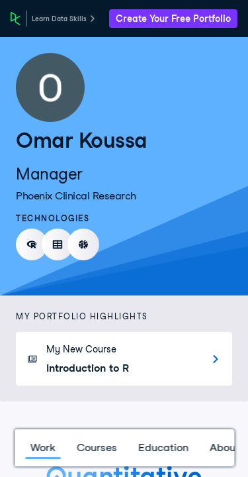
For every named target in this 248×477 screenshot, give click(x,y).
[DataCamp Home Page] (16, 18)
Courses (96, 447)
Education (163, 447)
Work (42, 447)
